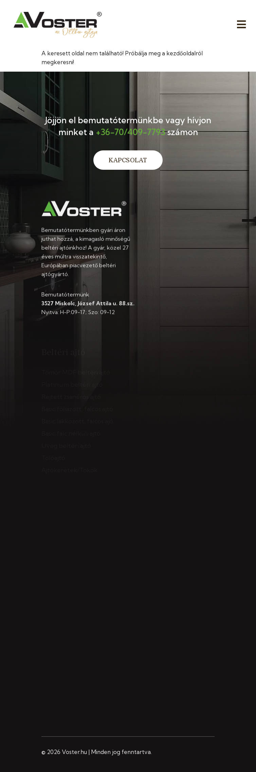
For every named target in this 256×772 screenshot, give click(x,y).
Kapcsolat (128, 160)
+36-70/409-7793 (130, 132)
